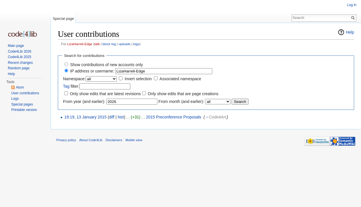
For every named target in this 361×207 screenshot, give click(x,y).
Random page (18, 68)
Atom (20, 87)
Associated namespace (180, 78)
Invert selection (138, 78)
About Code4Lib (90, 140)
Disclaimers (114, 140)
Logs (15, 99)
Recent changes (20, 63)
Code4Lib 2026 (19, 51)
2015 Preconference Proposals (173, 117)
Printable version (24, 110)
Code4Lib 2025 (19, 57)
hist (121, 117)
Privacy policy (66, 140)
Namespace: (74, 78)
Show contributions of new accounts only (106, 64)
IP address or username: (92, 71)
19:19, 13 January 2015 (85, 117)
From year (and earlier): (84, 101)
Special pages (22, 104)
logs (136, 44)
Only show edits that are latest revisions (105, 93)
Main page (16, 46)
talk (97, 44)
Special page (63, 18)
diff (111, 117)
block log (109, 44)
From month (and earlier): (181, 101)
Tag (66, 86)
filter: (71, 86)
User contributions (25, 93)
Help (350, 32)
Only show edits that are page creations (183, 93)
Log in (351, 5)
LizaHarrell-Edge (80, 44)
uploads (124, 44)
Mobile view (133, 140)
